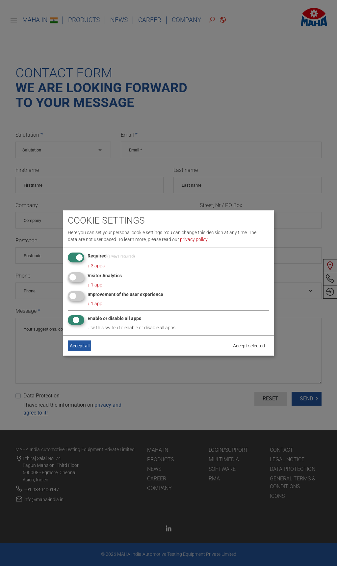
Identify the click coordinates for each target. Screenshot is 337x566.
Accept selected (249, 345)
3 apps (96, 265)
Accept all (80, 345)
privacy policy (193, 239)
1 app (95, 284)
